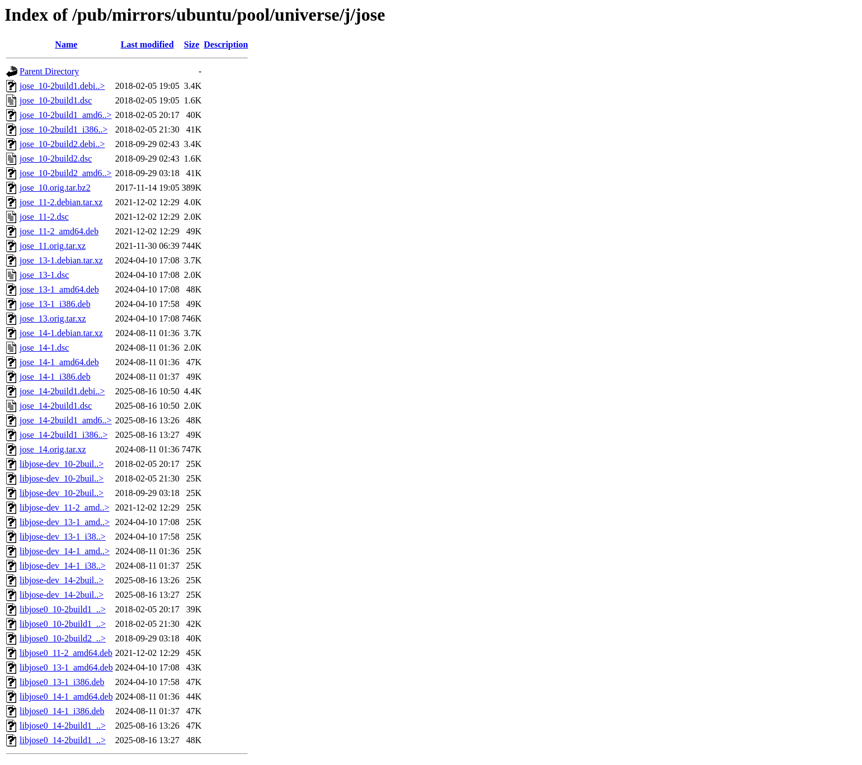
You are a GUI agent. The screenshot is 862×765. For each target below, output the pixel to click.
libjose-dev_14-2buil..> (61, 580)
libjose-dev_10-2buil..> (61, 464)
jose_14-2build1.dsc (56, 405)
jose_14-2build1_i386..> (63, 435)
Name (66, 44)
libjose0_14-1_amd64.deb (66, 696)
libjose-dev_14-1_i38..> (63, 565)
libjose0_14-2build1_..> (63, 725)
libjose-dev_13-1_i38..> (63, 536)
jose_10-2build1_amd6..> (66, 115)
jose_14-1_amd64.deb (59, 362)
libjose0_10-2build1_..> (63, 609)
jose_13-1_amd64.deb (59, 289)
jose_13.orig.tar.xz (53, 318)
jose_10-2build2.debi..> (62, 144)
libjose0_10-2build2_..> (63, 638)
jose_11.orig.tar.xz (53, 246)
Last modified (147, 44)
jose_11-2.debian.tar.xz (61, 202)
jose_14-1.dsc (44, 347)
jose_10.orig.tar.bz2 (55, 187)
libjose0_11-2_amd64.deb (66, 653)
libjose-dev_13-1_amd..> (65, 522)
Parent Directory (49, 71)
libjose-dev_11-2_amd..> (64, 507)
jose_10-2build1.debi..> (62, 86)
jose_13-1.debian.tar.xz (61, 260)
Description (226, 44)
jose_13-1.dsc (44, 275)
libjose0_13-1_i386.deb (62, 682)
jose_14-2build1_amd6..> (66, 420)
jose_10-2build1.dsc (56, 100)
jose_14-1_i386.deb (55, 376)
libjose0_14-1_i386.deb (62, 711)
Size (192, 44)
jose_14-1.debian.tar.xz (61, 333)
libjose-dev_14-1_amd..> (65, 551)
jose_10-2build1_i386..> (63, 129)
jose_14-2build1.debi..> (62, 391)
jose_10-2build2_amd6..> (66, 173)
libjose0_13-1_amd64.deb (66, 667)
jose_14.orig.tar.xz (53, 449)
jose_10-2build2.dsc (56, 158)
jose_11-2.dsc (44, 216)
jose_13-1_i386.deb (55, 304)
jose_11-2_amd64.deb (59, 231)
